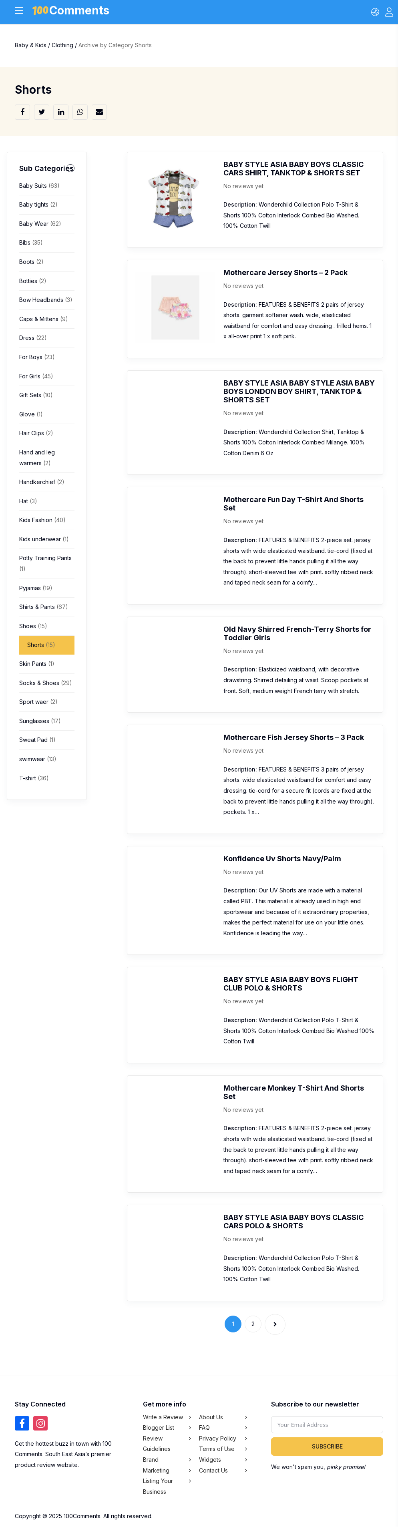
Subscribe (327, 1446)
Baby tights (38, 204)
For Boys (37, 357)
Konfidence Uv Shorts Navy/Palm (282, 858)
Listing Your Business (158, 1486)
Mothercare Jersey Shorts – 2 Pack (285, 272)
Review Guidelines (157, 1444)
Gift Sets (36, 395)
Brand (151, 1459)
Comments (71, 12)
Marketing (156, 1470)
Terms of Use (217, 1448)
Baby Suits (39, 185)
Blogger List (158, 1427)
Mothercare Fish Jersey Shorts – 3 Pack (293, 737)
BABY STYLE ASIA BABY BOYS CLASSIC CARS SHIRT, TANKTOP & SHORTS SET (293, 168)
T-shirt (34, 778)
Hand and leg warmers (37, 457)
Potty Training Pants (45, 563)
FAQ (204, 1427)
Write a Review (163, 1417)
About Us (211, 1417)
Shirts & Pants (43, 606)
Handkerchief (41, 481)
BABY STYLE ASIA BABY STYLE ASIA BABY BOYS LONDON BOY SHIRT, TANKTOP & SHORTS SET (299, 391)
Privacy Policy (217, 1438)
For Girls (36, 376)
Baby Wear (40, 223)
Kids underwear (44, 539)
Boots (31, 261)
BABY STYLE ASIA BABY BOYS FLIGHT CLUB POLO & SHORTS (290, 983)
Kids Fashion (42, 519)
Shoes (33, 626)
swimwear (37, 758)
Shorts (41, 644)
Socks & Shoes (45, 682)
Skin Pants (36, 663)
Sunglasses (40, 720)
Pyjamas (35, 588)
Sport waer (38, 701)
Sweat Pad (37, 739)
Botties (32, 280)
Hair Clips (36, 433)
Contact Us (213, 1470)
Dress (33, 337)
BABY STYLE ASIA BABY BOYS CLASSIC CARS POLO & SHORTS (293, 1221)
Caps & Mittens (43, 318)
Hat (28, 501)
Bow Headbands (45, 299)
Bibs (31, 242)
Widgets (210, 1459)
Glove (31, 414)
